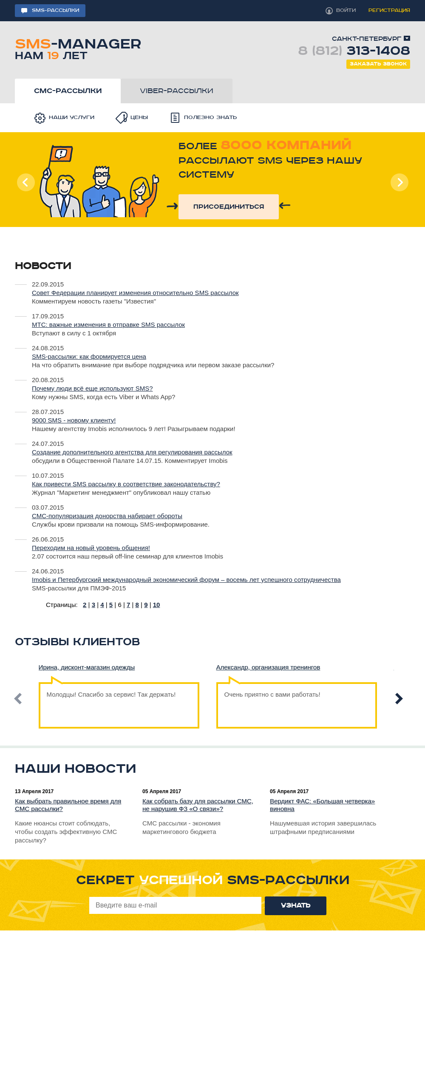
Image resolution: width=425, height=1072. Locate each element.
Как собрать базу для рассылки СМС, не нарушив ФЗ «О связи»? (197, 804)
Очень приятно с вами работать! (272, 690)
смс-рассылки (68, 91)
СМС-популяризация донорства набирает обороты (107, 515)
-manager (78, 48)
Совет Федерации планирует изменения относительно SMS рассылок (135, 292)
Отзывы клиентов (77, 642)
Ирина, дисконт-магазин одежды (87, 667)
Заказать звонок (378, 64)
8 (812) (354, 51)
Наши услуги (71, 117)
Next (399, 182)
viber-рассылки (176, 91)
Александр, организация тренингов (268, 667)
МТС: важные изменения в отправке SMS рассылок (108, 324)
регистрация (389, 10)
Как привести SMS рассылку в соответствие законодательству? (126, 484)
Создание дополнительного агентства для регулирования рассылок (132, 452)
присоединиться (228, 207)
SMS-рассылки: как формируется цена (89, 356)
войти (346, 10)
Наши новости (75, 769)
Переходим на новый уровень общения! (91, 547)
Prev (26, 182)
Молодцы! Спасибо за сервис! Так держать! (111, 690)
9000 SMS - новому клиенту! (74, 420)
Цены (139, 117)
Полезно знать (210, 117)
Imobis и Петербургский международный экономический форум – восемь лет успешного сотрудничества (186, 579)
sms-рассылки (55, 10)
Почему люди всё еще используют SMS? (92, 388)
